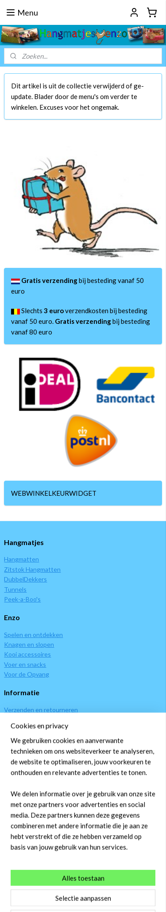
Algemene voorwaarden (37, 749)
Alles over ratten (27, 814)
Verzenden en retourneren (41, 709)
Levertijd (16, 729)
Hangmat (16, 559)
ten (34, 559)
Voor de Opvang (26, 674)
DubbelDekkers (25, 579)
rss (103, 881)
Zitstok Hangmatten (32, 569)
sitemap (87, 881)
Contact (15, 804)
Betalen (15, 719)
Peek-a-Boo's (22, 599)
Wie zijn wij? (20, 794)
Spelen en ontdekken (33, 634)
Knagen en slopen (29, 644)
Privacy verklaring (28, 759)
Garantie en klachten (33, 739)
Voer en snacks (25, 664)
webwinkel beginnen (134, 881)
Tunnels (15, 589)
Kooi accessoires (27, 654)
